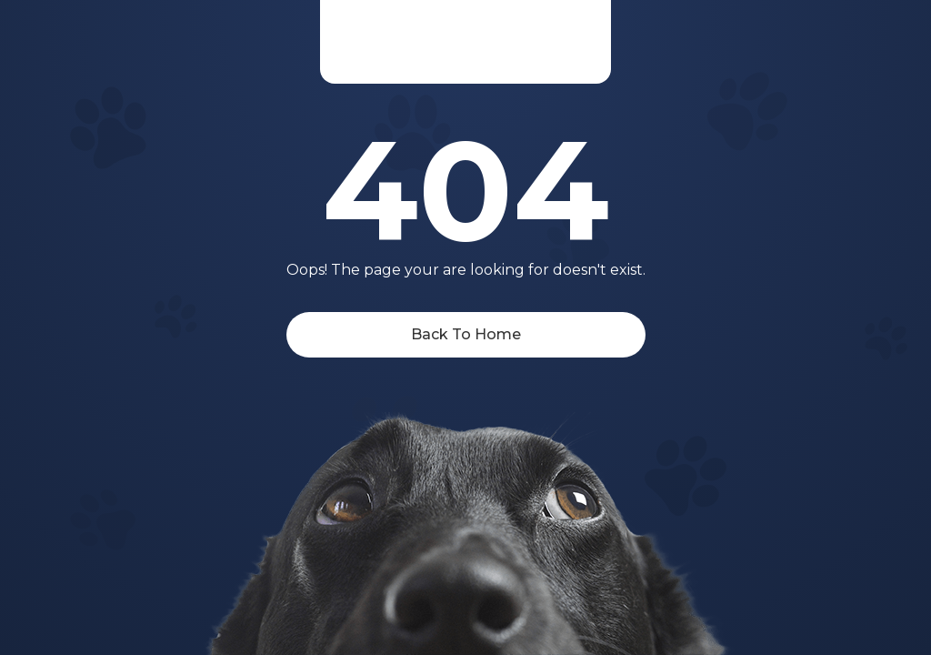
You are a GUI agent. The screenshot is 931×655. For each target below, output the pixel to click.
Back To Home (466, 334)
